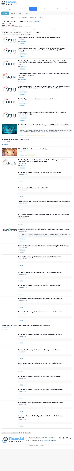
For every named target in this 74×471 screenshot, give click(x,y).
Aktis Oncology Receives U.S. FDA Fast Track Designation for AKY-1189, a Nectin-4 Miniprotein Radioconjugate (42, 118)
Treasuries (40, 17)
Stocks (13, 13)
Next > (29, 34)
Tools (26, 13)
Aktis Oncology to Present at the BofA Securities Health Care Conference (39, 37)
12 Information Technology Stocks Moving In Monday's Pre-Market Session (40, 182)
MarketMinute (22, 142)
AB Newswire (6, 346)
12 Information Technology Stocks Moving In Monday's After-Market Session (40, 328)
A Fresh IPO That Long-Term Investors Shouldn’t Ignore (34, 157)
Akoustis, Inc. (23, 251)
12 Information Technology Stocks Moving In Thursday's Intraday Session (39, 396)
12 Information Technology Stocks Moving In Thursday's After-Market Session (41, 409)
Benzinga (21, 190)
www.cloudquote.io (50, 459)
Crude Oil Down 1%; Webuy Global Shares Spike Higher (34, 198)
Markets (5, 13)
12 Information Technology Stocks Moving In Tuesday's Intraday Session (39, 368)
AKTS (37, 21)
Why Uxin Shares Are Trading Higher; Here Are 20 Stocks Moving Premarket (40, 287)
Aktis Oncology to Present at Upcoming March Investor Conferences (37, 102)
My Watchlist (56, 9)
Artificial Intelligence (32, 142)
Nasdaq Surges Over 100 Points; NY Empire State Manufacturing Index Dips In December (44, 212)
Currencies (24, 17)
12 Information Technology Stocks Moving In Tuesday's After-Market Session (41, 352)
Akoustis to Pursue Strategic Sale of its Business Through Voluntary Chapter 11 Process (43, 241)
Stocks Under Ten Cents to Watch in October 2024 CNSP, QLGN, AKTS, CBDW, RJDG (26, 342)
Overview (12, 17)
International (32, 17)
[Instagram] (70, 462)
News (18, 17)
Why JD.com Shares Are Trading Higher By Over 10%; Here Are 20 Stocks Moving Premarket (41, 438)
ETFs (19, 13)
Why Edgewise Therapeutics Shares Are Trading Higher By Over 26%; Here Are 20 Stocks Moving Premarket (43, 226)
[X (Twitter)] (60, 462)
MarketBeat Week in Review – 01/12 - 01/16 (15, 147)
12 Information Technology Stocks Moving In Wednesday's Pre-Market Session (41, 423)
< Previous (4, 34)
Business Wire (22, 265)
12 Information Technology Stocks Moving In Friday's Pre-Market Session (39, 300)
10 (25, 34)
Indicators (67, 9)
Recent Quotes (43, 9)
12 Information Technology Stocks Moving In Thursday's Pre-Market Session (40, 314)
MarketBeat (6, 152)
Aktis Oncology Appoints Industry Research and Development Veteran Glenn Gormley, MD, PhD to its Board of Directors (44, 76)
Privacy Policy (47, 462)
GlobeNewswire (22, 57)
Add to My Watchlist (27, 26)
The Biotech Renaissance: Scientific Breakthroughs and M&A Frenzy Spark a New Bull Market (42, 131)
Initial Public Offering (42, 142)
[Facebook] (63, 462)
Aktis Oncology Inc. (24, 41)
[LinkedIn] (67, 462)
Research (55, 29)
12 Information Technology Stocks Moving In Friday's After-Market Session (40, 382)
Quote (14, 29)
